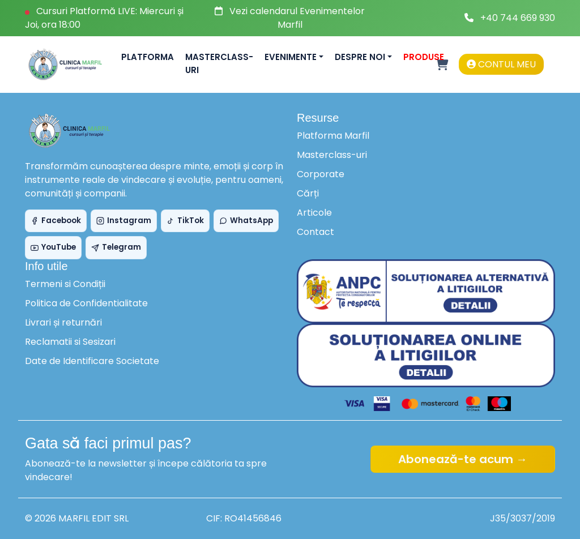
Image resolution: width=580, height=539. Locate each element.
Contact (315, 231)
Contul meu (501, 64)
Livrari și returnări (63, 322)
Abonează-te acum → (462, 459)
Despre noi (360, 57)
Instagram (123, 220)
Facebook (56, 220)
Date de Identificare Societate (92, 360)
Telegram (116, 247)
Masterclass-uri (219, 63)
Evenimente (291, 57)
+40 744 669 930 (517, 17)
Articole (314, 212)
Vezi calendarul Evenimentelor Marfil (297, 18)
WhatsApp (246, 220)
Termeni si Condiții (65, 283)
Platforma (147, 57)
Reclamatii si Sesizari (70, 341)
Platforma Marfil (333, 135)
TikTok (185, 220)
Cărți (308, 193)
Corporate (320, 174)
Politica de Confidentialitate (86, 303)
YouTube (53, 247)
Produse (423, 57)
